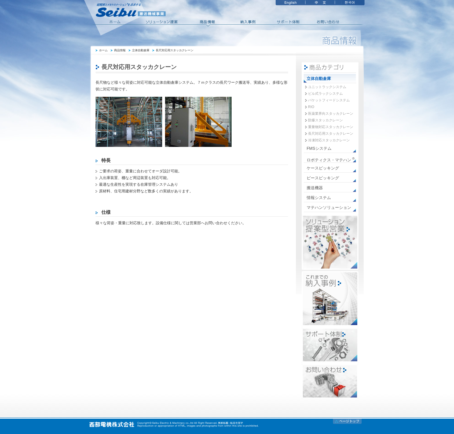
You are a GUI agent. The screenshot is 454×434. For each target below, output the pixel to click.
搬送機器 (315, 187)
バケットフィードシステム (329, 100)
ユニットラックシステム (327, 87)
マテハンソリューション (329, 207)
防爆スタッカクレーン (325, 120)
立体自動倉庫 (140, 50)
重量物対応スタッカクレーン (330, 127)
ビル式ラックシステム (325, 94)
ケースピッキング (323, 168)
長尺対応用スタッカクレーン (174, 50)
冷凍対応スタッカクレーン (329, 140)
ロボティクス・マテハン (331, 159)
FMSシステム (319, 148)
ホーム (103, 50)
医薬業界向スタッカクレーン (330, 114)
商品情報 (120, 50)
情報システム (319, 197)
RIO (311, 107)
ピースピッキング (323, 178)
